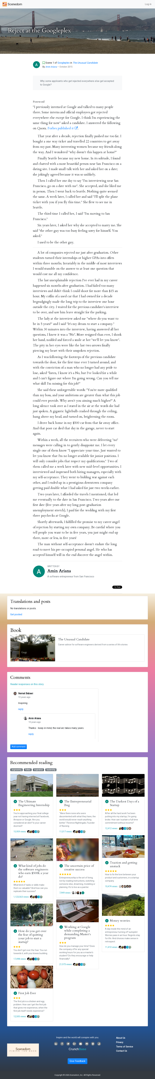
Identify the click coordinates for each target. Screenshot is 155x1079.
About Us (120, 1038)
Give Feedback (77, 1061)
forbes (27, 770)
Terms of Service (124, 1046)
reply (20, 709)
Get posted (16, 614)
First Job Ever (27, 993)
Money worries (120, 921)
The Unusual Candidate (85, 62)
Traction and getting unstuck (123, 864)
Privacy (119, 1042)
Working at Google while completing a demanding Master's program (77, 932)
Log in (148, 4)
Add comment (18, 746)
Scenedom (12, 4)
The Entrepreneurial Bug (77, 803)
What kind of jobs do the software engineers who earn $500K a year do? (33, 871)
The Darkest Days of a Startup (124, 803)
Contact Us (121, 1051)
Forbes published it (63, 128)
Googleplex (64, 62)
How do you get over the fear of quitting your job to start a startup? (32, 936)
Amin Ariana (51, 67)
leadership (50, 770)
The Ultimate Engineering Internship (33, 803)
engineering (16, 770)
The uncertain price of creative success (79, 867)
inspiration (38, 770)
